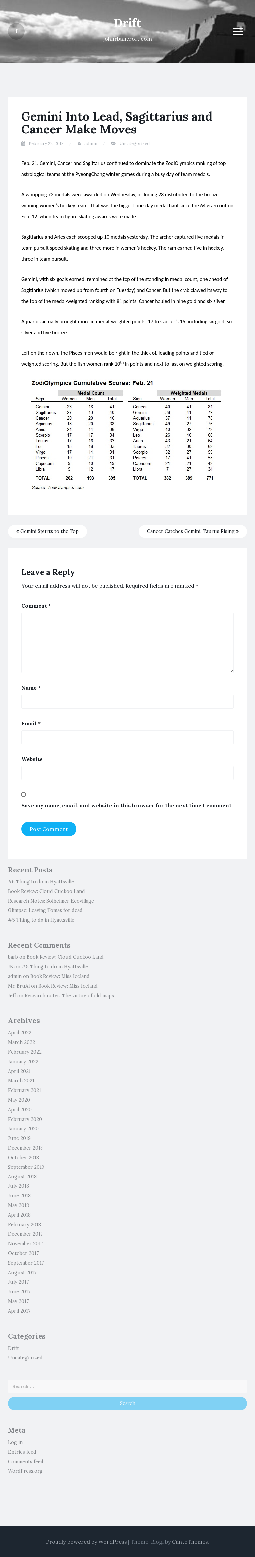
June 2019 (19, 1138)
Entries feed (22, 1452)
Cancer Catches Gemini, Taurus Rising (193, 531)
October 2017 (23, 1253)
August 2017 (22, 1273)
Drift (127, 23)
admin (90, 143)
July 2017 (18, 1282)
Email (31, 723)
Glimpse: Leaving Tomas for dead (45, 910)
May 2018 (18, 1205)
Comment (36, 605)
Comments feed (25, 1462)
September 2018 (26, 1167)
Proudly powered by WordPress (86, 1541)
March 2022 (21, 1042)
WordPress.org (25, 1471)
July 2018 (18, 1186)
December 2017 (25, 1234)
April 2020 (20, 1110)
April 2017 (19, 1311)
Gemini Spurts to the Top (47, 531)
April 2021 (19, 1071)
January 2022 (23, 1062)
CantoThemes (190, 1541)
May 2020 (19, 1100)
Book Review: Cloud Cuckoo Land (46, 891)
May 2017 (18, 1301)
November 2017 (25, 1244)
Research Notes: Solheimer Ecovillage (51, 901)
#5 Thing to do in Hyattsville (41, 920)
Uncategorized (134, 143)
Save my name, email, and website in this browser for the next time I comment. (127, 805)
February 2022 (25, 1052)
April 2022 (19, 1033)
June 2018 (19, 1196)
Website (31, 759)
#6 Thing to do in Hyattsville (41, 882)
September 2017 (26, 1263)
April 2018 (19, 1215)
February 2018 (24, 1225)
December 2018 (25, 1148)
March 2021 (21, 1081)
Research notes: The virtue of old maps (69, 996)
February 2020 (25, 1119)
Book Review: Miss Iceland (60, 976)
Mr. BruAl (19, 986)
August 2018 (22, 1177)
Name (31, 687)
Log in (15, 1442)
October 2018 (23, 1158)
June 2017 (19, 1292)
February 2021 (24, 1090)
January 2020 (23, 1129)
